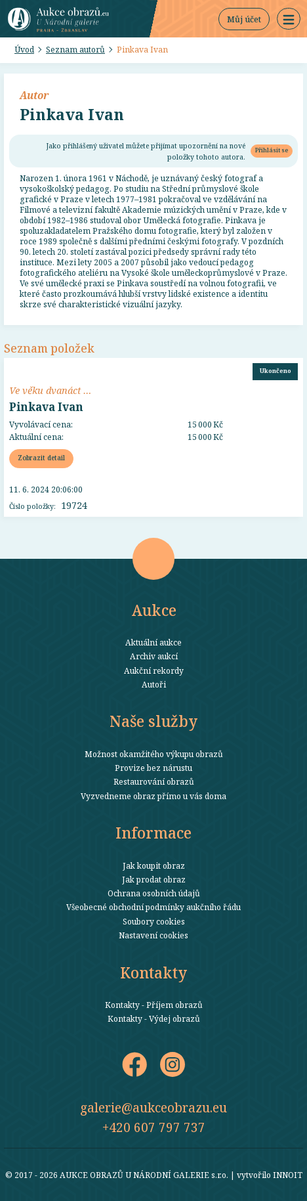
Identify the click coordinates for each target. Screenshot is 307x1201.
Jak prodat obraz (154, 879)
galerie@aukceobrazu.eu (153, 1107)
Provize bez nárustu (153, 768)
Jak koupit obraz (154, 865)
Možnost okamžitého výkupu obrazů (154, 754)
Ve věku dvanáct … (50, 390)
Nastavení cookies (153, 935)
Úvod (24, 49)
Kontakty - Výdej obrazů (154, 1018)
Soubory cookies (154, 921)
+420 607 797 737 (153, 1127)
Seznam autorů (75, 49)
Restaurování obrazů (153, 781)
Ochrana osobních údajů (154, 893)
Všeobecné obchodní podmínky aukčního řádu (153, 907)
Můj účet (244, 19)
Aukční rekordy (154, 670)
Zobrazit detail (41, 457)
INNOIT (287, 1175)
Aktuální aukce (153, 642)
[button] (288, 19)
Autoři (154, 684)
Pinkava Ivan (142, 49)
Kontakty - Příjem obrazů (154, 1005)
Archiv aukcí (154, 656)
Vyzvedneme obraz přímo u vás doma (153, 796)
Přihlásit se (271, 150)
